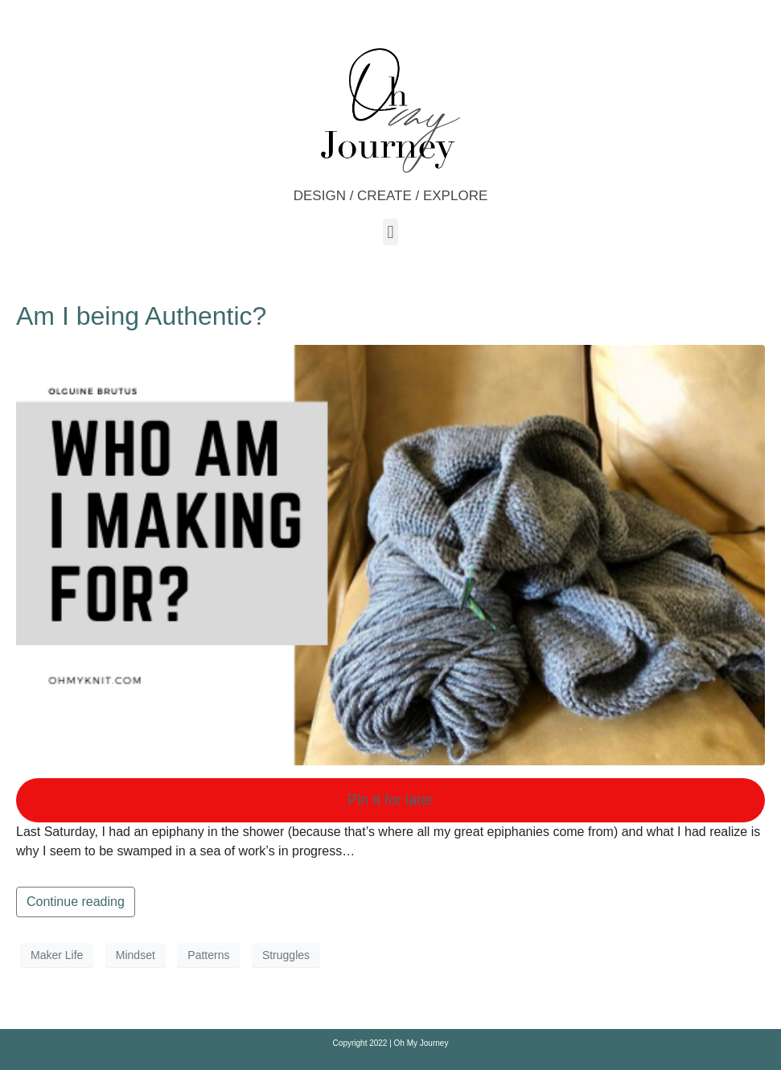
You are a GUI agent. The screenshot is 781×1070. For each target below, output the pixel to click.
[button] (390, 232)
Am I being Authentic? (141, 315)
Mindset (135, 955)
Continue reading (76, 901)
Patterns (208, 955)
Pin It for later (390, 800)
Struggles (286, 955)
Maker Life (57, 955)
